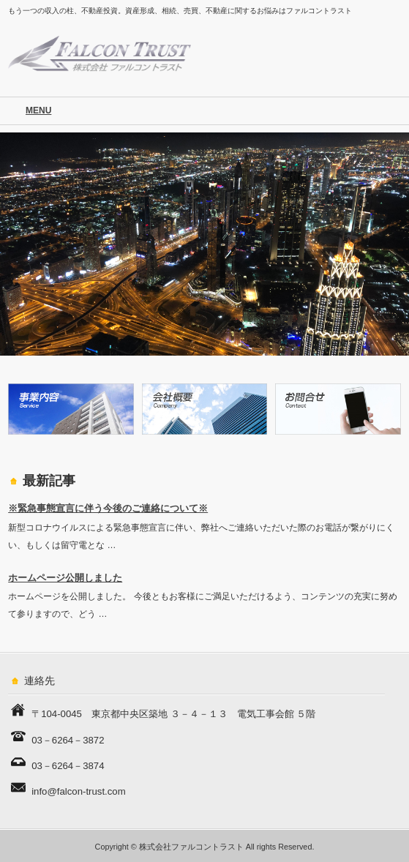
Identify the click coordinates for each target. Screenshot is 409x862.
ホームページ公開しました (65, 577)
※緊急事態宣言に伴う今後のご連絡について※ (108, 508)
